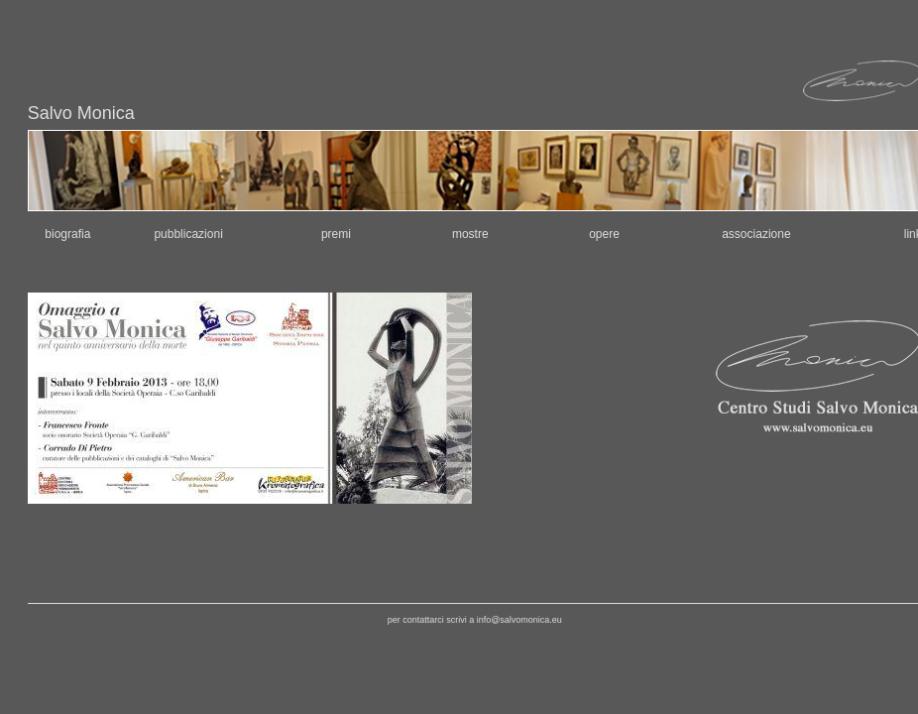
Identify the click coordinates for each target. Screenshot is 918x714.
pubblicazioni (188, 234)
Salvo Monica (81, 113)
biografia (67, 234)
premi (336, 234)
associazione (756, 234)
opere (604, 234)
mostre (470, 234)
